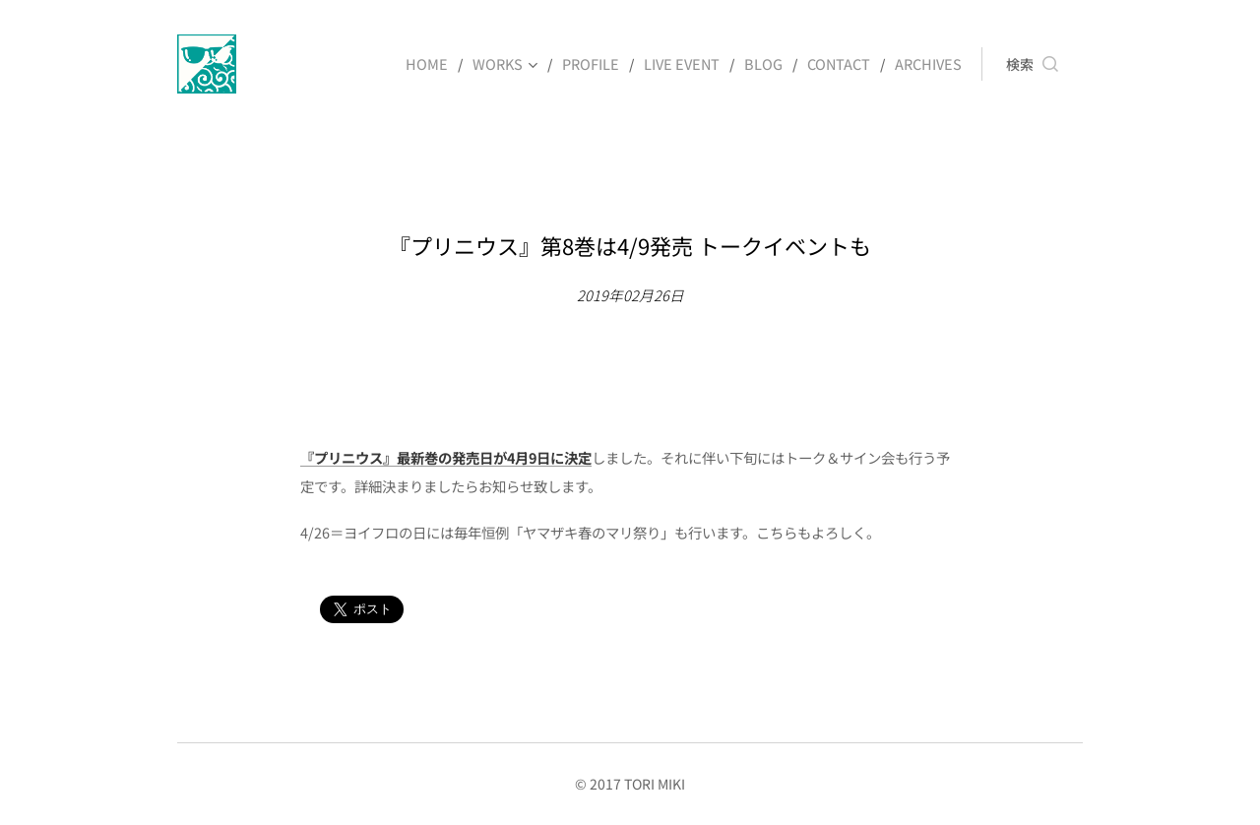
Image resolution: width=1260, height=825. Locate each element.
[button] (1032, 64)
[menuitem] (442, 64)
